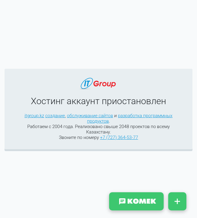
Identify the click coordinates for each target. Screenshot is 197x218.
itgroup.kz (34, 115)
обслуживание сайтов (90, 115)
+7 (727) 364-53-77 (119, 137)
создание (55, 115)
